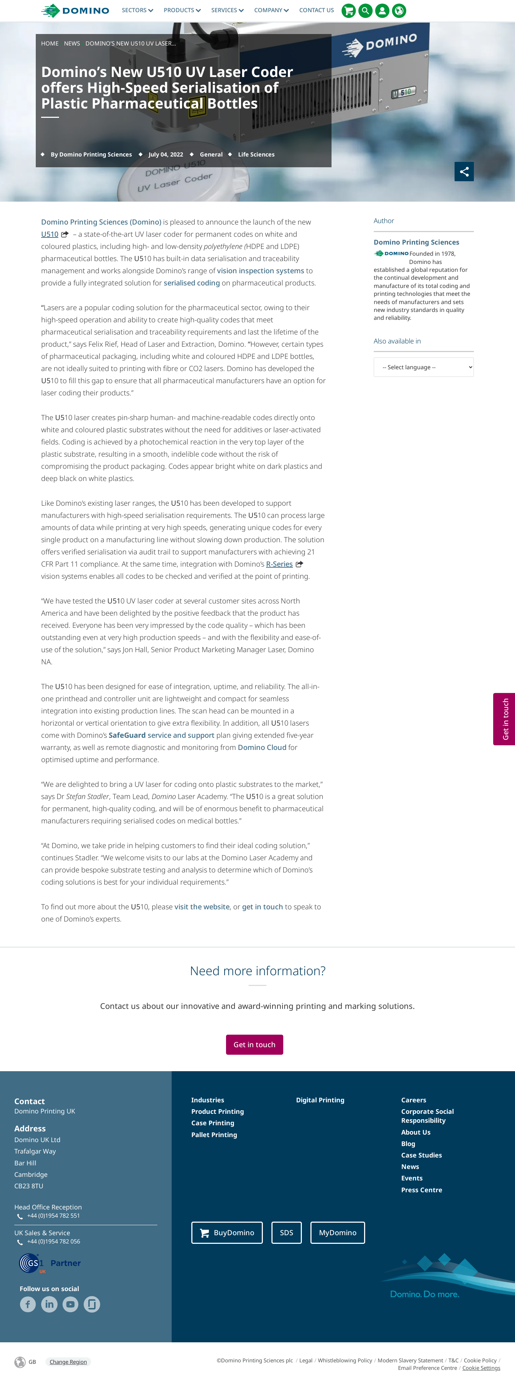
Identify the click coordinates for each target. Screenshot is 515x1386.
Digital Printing (320, 1100)
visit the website (202, 906)
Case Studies (421, 1155)
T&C (453, 1360)
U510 (49, 234)
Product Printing (217, 1111)
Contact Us (316, 10)
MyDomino (338, 1232)
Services (227, 10)
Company (271, 10)
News (410, 1166)
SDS (286, 1232)
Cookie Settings (481, 1367)
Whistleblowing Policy (345, 1360)
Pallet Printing (214, 1134)
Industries (207, 1100)
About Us (416, 1132)
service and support (162, 735)
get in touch (262, 906)
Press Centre (421, 1189)
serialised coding (192, 283)
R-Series (279, 564)
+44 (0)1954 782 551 (53, 1215)
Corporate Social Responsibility (427, 1116)
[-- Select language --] (424, 367)
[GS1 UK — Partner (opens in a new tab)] (50, 1262)
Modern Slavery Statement (410, 1360)
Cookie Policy (480, 1360)
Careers (413, 1100)
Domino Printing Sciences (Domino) (101, 222)
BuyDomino (227, 1233)
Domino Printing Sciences (416, 241)
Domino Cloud (262, 747)
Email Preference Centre (427, 1367)
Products (182, 10)
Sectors (137, 10)
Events (412, 1178)
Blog (408, 1143)
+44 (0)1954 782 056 (53, 1241)
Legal (306, 1360)
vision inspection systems (260, 270)
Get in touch (255, 1044)
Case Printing (212, 1122)
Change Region (68, 1361)
